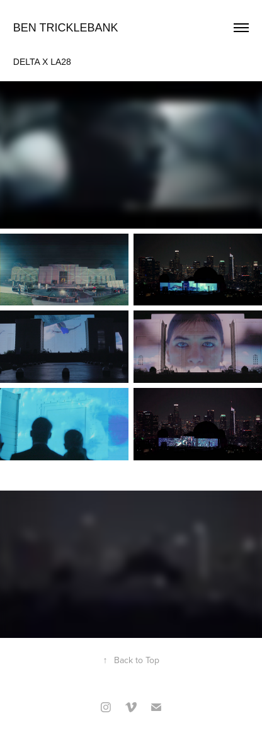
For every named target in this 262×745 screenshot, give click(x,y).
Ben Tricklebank (65, 27)
